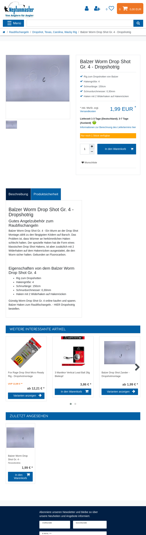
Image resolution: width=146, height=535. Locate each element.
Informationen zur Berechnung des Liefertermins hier (108, 127)
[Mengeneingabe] (84, 149)
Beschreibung (18, 194)
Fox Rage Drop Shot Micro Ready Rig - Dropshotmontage (26, 374)
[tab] (18, 194)
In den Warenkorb (119, 149)
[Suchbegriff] (80, 23)
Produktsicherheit (46, 194)
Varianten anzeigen (27, 395)
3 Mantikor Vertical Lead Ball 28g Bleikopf (72, 374)
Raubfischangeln (19, 32)
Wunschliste (89, 162)
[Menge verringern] (91, 151)
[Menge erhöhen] (91, 146)
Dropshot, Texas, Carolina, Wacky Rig (54, 32)
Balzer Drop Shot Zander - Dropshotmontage (115, 374)
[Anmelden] (87, 8)
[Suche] (138, 23)
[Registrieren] (97, 8)
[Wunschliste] (110, 8)
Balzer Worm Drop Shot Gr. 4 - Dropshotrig (18, 459)
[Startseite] (4, 32)
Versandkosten (88, 111)
